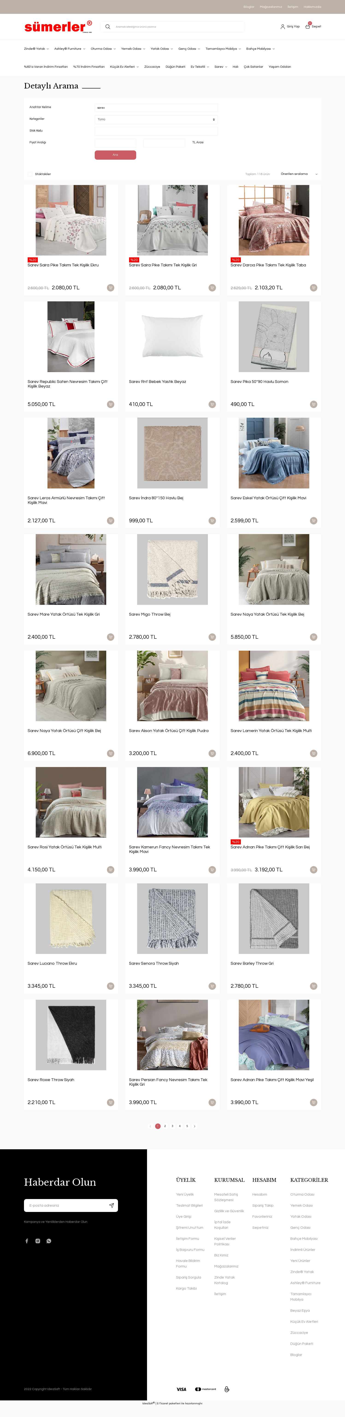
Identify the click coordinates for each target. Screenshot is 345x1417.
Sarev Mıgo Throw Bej (149, 618)
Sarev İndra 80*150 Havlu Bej (156, 500)
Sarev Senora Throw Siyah (154, 971)
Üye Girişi (183, 1227)
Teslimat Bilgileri (189, 1215)
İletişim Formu (187, 1249)
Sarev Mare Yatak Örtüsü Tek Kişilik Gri (64, 618)
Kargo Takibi (186, 1298)
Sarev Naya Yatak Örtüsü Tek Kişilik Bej (267, 618)
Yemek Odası (301, 1215)
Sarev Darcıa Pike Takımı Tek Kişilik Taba (268, 265)
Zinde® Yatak (302, 1282)
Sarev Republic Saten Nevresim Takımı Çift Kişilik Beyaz (68, 385)
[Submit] (111, 1215)
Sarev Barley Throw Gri (252, 971)
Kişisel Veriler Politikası (225, 1251)
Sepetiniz (260, 1238)
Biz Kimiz (221, 1265)
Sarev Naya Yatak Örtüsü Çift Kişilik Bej (64, 736)
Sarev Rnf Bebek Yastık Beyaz (157, 383)
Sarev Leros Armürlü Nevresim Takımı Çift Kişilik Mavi (66, 502)
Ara (115, 155)
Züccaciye (299, 1343)
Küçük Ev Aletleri (304, 1332)
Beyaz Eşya (300, 1321)
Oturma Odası (302, 1204)
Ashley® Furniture (305, 1293)
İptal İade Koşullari (222, 1235)
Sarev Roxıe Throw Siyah (51, 1089)
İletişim (293, 7)
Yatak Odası (300, 1227)
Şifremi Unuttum (189, 1238)
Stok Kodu (36, 130)
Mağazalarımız (271, 7)
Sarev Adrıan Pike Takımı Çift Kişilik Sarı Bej (270, 853)
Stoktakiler (43, 174)
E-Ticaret (162, 1413)
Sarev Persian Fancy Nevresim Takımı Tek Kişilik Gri (168, 1091)
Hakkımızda (312, 7)
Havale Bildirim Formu (188, 1273)
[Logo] (58, 26)
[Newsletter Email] (71, 1215)
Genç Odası (300, 1238)
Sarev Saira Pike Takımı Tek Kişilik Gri (163, 265)
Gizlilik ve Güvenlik (229, 1221)
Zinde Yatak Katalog (224, 1290)
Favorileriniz (262, 1227)
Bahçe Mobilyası (304, 1249)
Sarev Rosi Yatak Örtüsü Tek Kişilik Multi (65, 853)
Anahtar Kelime (40, 107)
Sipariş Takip (263, 1215)
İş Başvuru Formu (190, 1260)
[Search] (172, 26)
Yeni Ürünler (300, 1271)
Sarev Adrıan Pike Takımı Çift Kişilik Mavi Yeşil (272, 1089)
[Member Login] (290, 26)
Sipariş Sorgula (188, 1287)
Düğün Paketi (301, 1354)
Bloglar (249, 7)
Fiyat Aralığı (37, 142)
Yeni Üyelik (185, 1204)
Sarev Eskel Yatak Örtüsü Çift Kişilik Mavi (268, 500)
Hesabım (259, 1204)
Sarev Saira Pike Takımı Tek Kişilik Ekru (63, 265)
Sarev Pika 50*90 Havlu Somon (259, 383)
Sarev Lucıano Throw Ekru (52, 971)
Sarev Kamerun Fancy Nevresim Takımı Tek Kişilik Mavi (169, 855)
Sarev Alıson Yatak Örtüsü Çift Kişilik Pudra (169, 736)
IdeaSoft (148, 1413)
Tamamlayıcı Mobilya (300, 1306)
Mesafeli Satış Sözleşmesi (226, 1207)
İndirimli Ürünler (302, 1260)
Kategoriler (36, 119)
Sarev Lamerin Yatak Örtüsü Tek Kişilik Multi (271, 736)
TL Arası (197, 142)
